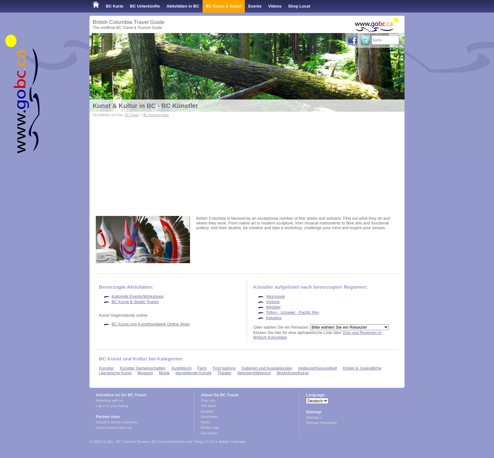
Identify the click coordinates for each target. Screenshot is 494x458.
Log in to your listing (112, 406)
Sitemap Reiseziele (321, 423)
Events (254, 6)
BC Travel (132, 115)
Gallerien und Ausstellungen (266, 368)
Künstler (106, 368)
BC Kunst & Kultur (224, 6)
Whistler (273, 307)
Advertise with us (109, 400)
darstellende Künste (193, 372)
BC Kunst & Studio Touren (135, 301)
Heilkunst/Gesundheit (317, 368)
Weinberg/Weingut (254, 372)
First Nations (224, 368)
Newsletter (209, 417)
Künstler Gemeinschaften (142, 368)
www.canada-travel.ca (113, 427)
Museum (145, 372)
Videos (274, 6)
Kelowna (274, 317)
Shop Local (299, 6)
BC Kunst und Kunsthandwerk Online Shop (151, 324)
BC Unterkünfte (145, 6)
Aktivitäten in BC (182, 6)
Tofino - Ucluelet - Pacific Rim (292, 312)
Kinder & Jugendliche (362, 368)
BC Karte (114, 6)
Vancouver (275, 296)
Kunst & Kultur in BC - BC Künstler (145, 105)
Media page (210, 427)
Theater (224, 372)
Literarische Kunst (115, 372)
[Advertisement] (247, 166)
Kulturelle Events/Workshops (138, 296)
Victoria (272, 301)
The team (208, 406)
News (205, 422)
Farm (202, 368)
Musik (164, 372)
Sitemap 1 (314, 417)
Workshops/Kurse (293, 372)
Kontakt (207, 411)
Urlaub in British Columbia (117, 422)
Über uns (208, 400)
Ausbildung (181, 368)
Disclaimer (209, 433)
